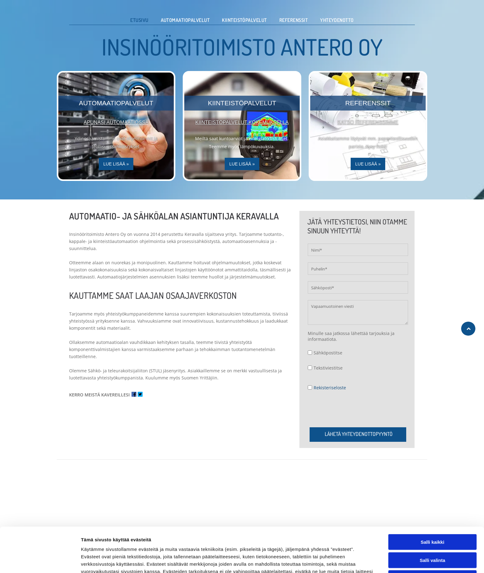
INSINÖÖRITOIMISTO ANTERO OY (242, 46)
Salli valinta (432, 543)
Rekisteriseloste (330, 388)
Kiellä (432, 561)
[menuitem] (139, 20)
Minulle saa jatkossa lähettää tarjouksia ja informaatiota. (351, 336)
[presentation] (355, 409)
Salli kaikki (432, 525)
